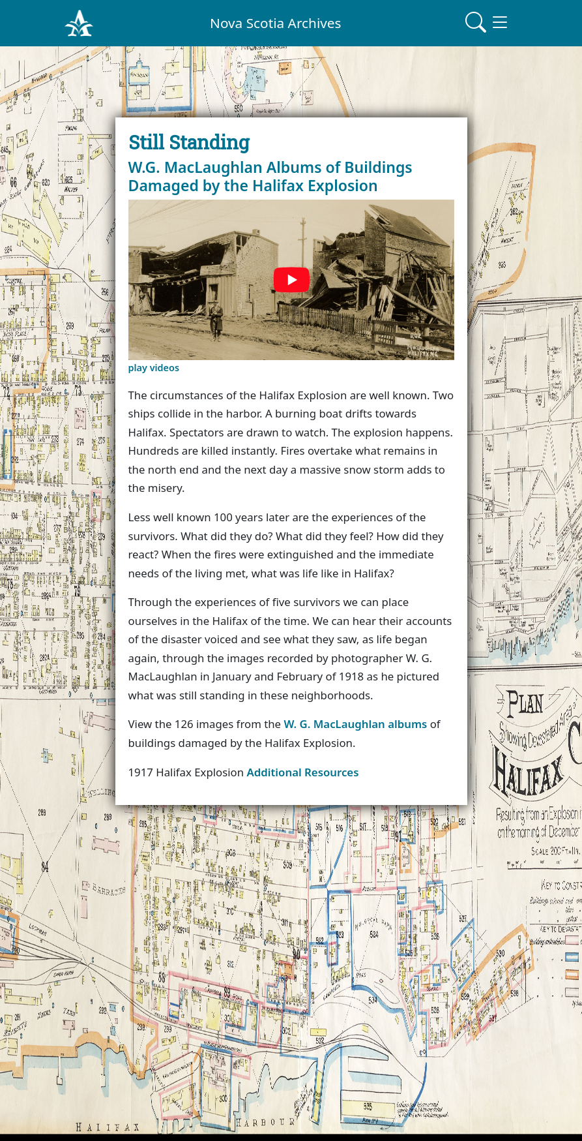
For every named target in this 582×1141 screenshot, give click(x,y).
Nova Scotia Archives (275, 23)
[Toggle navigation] (487, 23)
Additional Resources (302, 772)
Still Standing (189, 142)
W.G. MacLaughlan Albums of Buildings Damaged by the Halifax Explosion (270, 176)
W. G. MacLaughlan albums (355, 723)
